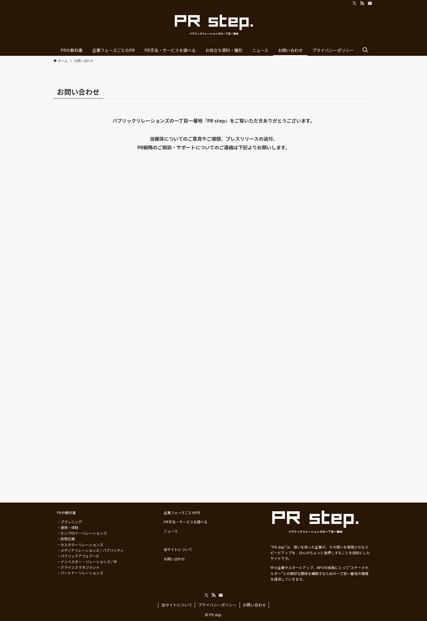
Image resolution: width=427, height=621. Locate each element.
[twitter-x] (354, 3)
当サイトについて (176, 605)
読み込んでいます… (213, 317)
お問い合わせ (254, 605)
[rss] (362, 3)
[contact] (370, 3)
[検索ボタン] (365, 50)
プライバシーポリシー (217, 605)
